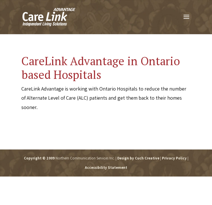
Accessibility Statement (106, 167)
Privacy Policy (174, 158)
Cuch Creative (147, 158)
